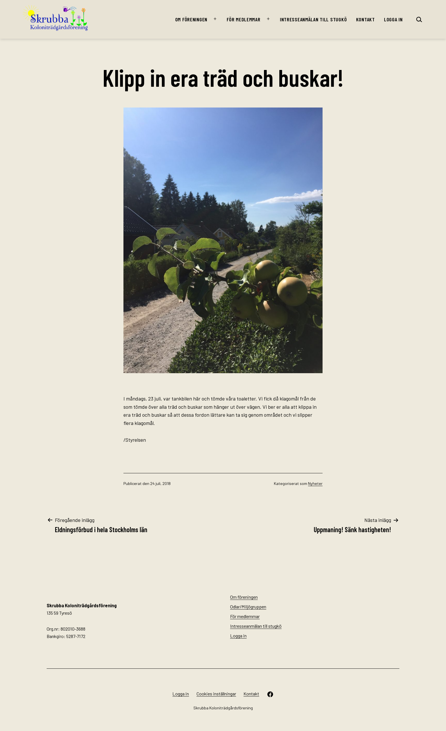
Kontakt (365, 19)
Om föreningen (191, 19)
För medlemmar (243, 19)
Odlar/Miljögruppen (248, 606)
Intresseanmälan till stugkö (313, 19)
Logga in (393, 19)
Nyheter (315, 483)
